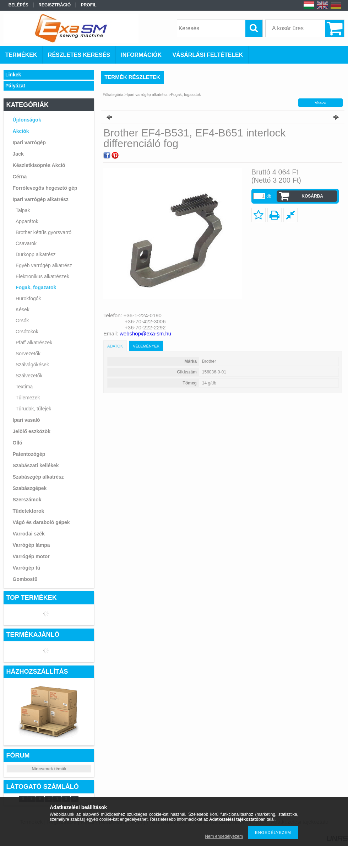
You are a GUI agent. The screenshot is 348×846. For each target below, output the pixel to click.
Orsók (22, 320)
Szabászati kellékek (36, 465)
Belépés (18, 4)
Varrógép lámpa (31, 545)
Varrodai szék (29, 534)
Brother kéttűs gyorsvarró (43, 232)
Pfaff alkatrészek (34, 342)
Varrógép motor (31, 556)
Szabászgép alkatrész (38, 477)
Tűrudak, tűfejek (33, 408)
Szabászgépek (30, 488)
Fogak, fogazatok (36, 287)
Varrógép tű (26, 568)
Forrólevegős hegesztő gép (45, 188)
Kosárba (312, 196)
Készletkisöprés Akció (39, 165)
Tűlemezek (28, 397)
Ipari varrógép (29, 142)
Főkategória (113, 94)
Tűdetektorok (28, 511)
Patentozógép (29, 454)
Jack (18, 154)
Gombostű (25, 579)
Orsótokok (27, 331)
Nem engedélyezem (224, 836)
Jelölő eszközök (32, 431)
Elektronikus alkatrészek (42, 276)
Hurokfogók (28, 298)
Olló (17, 443)
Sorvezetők (28, 353)
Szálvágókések (32, 364)
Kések (22, 309)
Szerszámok (27, 499)
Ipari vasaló (26, 420)
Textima (24, 386)
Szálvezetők (29, 375)
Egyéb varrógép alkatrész (44, 265)
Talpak (23, 210)
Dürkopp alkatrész (36, 254)
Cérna (20, 176)
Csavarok (26, 243)
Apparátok (27, 221)
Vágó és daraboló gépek (41, 522)
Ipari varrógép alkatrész (41, 199)
